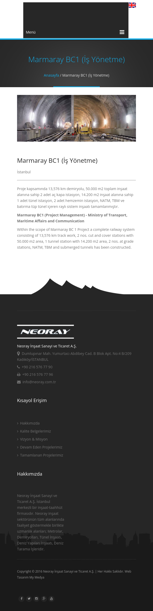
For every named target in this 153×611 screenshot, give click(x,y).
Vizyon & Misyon (32, 439)
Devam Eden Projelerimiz (39, 447)
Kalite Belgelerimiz (34, 431)
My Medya (36, 577)
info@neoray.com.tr (36, 381)
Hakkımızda (28, 423)
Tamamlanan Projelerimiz (40, 455)
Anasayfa (51, 75)
